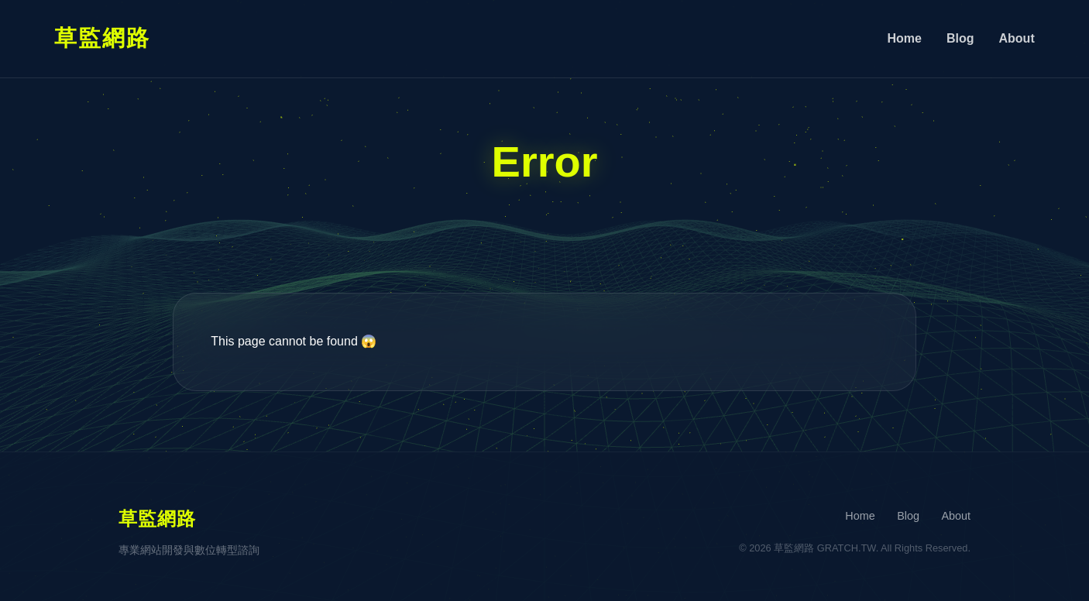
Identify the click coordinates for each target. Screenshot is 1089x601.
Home (905, 38)
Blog (960, 38)
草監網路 (102, 38)
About (1017, 38)
